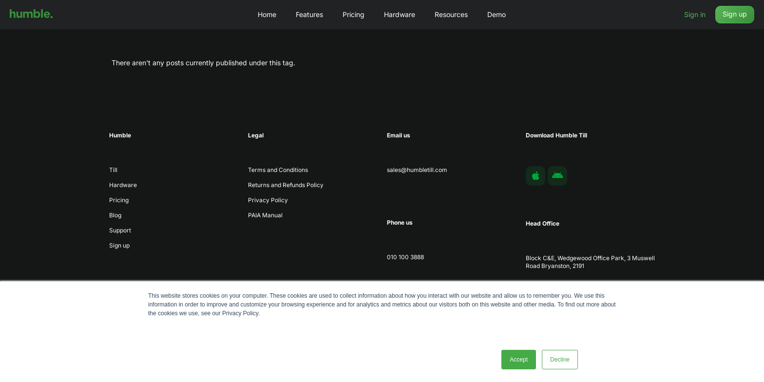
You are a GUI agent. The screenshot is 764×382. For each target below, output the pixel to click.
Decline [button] (560, 359)
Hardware (399, 14)
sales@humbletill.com (417, 169)
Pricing (353, 14)
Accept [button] (519, 359)
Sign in (695, 14)
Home (267, 14)
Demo (496, 14)
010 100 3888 (405, 257)
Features (309, 14)
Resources (451, 14)
